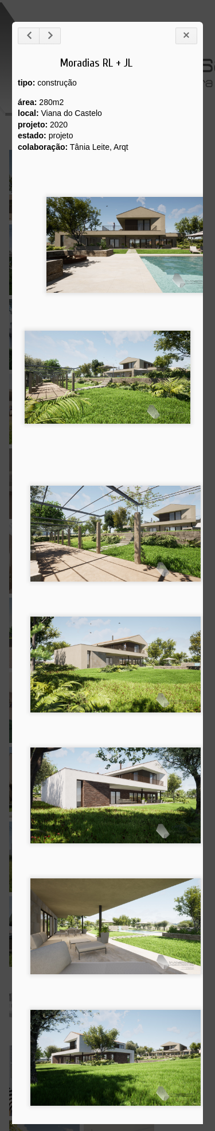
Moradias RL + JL (96, 62)
